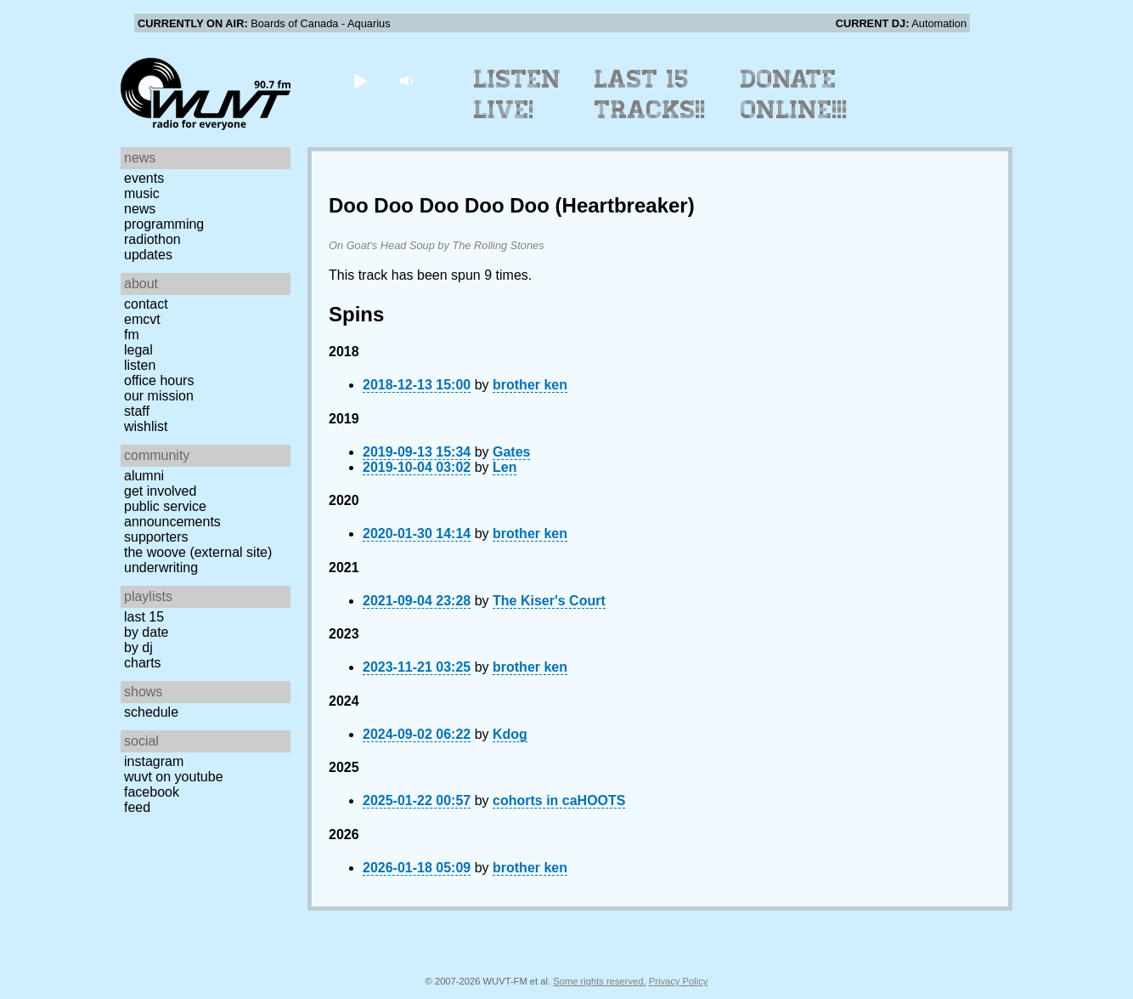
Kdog (510, 734)
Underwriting (161, 567)
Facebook (151, 792)
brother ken (530, 384)
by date (146, 632)
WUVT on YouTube (173, 776)
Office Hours (159, 380)
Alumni (144, 475)
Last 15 (144, 617)
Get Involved (160, 491)
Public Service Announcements (172, 514)
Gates (511, 452)
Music (142, 193)
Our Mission (159, 396)
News (139, 209)
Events (144, 178)
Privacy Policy (678, 981)
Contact (146, 304)
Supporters (156, 537)
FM (131, 334)
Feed (137, 807)
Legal (138, 350)
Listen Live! (517, 94)
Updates (148, 254)
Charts (142, 663)
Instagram (153, 761)
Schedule (151, 712)
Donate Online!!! (794, 94)
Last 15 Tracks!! (650, 94)
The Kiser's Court (549, 600)
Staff (136, 411)
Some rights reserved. (599, 981)
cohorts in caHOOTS (559, 800)
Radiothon (152, 239)
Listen (139, 365)
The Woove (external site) (198, 552)
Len (504, 467)
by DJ (138, 647)
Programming (164, 224)
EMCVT (142, 319)
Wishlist (146, 426)
